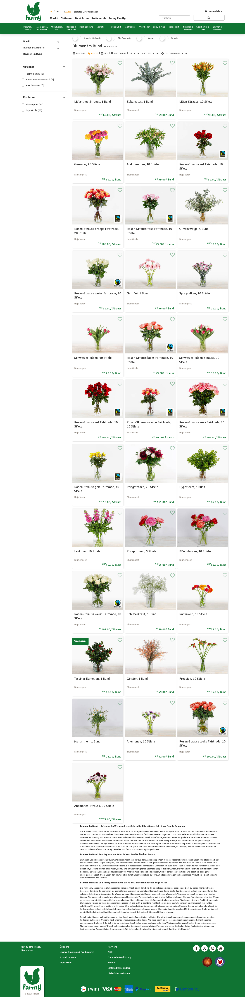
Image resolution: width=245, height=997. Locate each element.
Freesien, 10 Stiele (192, 679)
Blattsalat (179, 926)
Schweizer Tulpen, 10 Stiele (93, 358)
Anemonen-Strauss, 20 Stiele (94, 806)
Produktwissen (68, 957)
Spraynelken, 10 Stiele (194, 293)
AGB (110, 952)
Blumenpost (34, 104)
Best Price (82, 18)
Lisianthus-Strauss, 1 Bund (92, 102)
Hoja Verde (33, 110)
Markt (54, 18)
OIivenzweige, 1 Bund (193, 229)
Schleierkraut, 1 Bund (141, 614)
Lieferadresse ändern (119, 967)
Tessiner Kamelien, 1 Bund (92, 679)
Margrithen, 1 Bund (87, 741)
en (58, 11)
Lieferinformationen (119, 973)
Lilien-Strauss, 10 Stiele (195, 102)
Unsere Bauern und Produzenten (77, 952)
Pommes (160, 926)
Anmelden (213, 11)
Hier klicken (26, 950)
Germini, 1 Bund (138, 293)
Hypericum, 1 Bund (192, 487)
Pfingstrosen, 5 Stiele (141, 551)
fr (54, 11)
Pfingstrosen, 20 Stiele (142, 487)
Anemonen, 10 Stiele (141, 741)
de (51, 11)
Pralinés (98, 923)
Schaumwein (187, 920)
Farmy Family (117, 18)
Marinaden (85, 926)
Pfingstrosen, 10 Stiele (195, 551)
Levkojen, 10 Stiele (87, 551)
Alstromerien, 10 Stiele (143, 164)
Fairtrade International (39, 79)
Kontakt (112, 962)
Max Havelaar (34, 85)
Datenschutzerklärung (119, 957)
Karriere (112, 946)
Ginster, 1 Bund (137, 679)
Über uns (64, 946)
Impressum (66, 962)
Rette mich (98, 18)
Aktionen (66, 18)
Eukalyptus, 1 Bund (140, 102)
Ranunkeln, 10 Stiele (193, 614)
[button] (68, 11)
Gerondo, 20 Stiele (87, 164)
